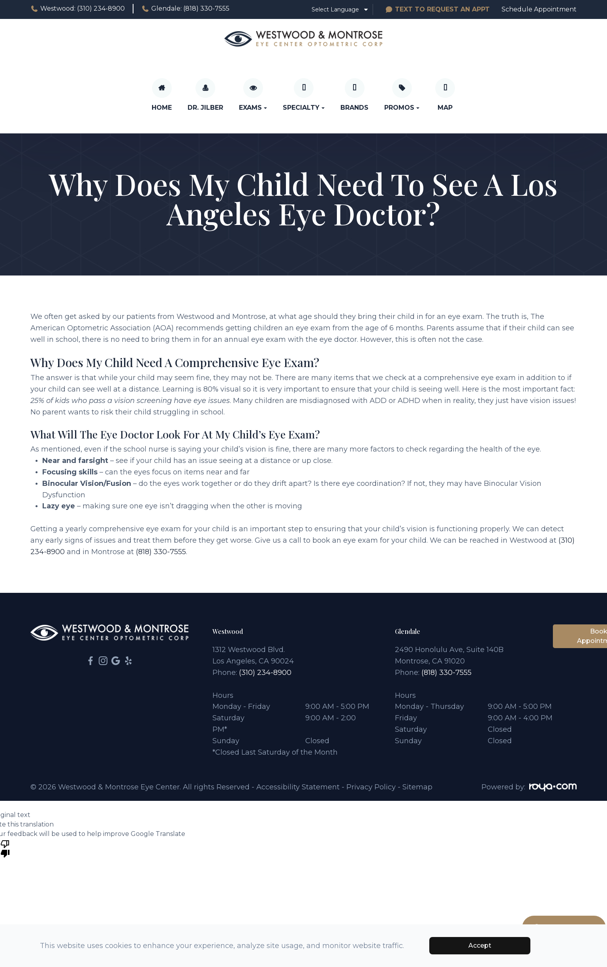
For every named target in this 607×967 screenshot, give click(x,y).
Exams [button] (253, 107)
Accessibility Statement (298, 787)
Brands (354, 107)
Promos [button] (401, 107)
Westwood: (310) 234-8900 (77, 9)
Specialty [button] (304, 107)
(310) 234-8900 (265, 672)
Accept (479, 945)
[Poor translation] (5, 848)
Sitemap (417, 787)
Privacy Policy (371, 787)
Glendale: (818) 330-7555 (185, 9)
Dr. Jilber (205, 107)
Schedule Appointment (539, 9)
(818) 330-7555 (161, 551)
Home (162, 107)
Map (445, 107)
